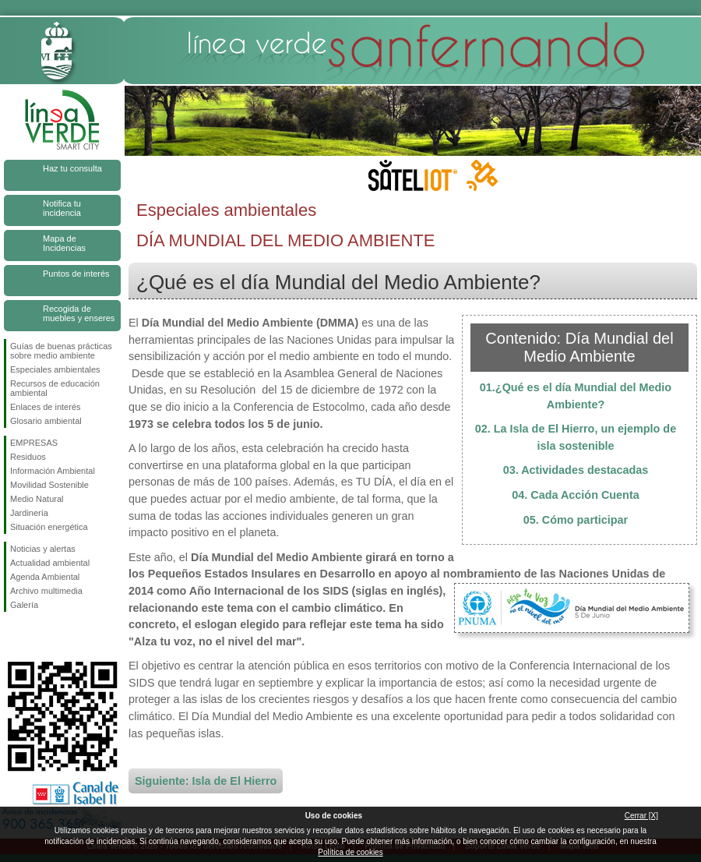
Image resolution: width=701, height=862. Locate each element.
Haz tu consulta (72, 168)
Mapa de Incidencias (64, 243)
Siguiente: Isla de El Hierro (206, 781)
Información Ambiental (52, 470)
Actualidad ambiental (50, 562)
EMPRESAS (34, 442)
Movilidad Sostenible (49, 484)
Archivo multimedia (46, 590)
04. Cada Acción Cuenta (575, 495)
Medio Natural (36, 498)
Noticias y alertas (43, 548)
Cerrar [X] (641, 815)
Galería (24, 604)
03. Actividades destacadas (576, 470)
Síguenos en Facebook (13, 636)
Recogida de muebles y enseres (78, 313)
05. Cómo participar (575, 520)
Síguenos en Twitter (39, 636)
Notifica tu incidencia (62, 208)
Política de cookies (350, 852)
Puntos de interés (76, 273)
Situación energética (49, 527)
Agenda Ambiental (44, 576)
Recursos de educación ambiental (55, 388)
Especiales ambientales (55, 369)
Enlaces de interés (45, 407)
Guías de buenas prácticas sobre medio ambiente (61, 350)
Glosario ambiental (46, 421)
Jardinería (29, 513)
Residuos (28, 456)
